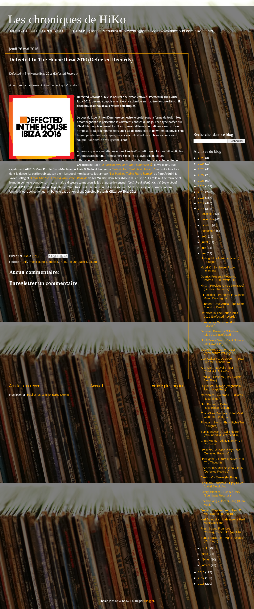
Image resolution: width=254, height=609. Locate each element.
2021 (201, 180)
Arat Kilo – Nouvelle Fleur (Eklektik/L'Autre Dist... (217, 369)
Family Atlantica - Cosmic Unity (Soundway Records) (220, 493)
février (206, 559)
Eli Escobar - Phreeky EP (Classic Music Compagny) (222, 296)
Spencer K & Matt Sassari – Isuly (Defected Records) (222, 470)
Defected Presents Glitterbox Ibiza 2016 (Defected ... (219, 333)
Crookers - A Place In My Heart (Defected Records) (220, 451)
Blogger (149, 601)
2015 (201, 572)
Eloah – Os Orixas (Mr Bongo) (220, 477)
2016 (201, 209)
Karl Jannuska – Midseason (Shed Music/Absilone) (223, 521)
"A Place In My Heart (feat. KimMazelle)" (127, 165)
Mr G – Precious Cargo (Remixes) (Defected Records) (222, 287)
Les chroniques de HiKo (67, 19)
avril (205, 548)
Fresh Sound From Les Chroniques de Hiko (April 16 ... (222, 530)
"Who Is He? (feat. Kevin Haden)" (133, 169)
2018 (201, 197)
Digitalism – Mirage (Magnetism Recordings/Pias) (221, 387)
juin (204, 247)
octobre (207, 225)
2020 (201, 186)
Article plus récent (25, 386)
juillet (205, 242)
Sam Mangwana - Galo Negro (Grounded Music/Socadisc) (220, 433)
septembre (209, 230)
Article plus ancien (168, 386)
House (73, 261)
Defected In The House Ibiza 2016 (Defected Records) (219, 314)
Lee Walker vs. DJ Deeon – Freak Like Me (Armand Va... (222, 360)
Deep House (37, 261)
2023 (201, 169)
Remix (83, 261)
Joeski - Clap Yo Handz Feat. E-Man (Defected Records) (221, 512)
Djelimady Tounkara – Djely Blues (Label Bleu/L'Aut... (222, 484)
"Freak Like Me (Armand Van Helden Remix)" (58, 178)
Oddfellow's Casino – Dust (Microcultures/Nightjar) (218, 351)
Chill (24, 261)
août (205, 236)
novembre (208, 219)
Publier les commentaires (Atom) (48, 394)
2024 (201, 163)
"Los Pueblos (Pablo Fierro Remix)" (131, 173)
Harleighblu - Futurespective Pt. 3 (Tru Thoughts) (222, 460)
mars (205, 553)
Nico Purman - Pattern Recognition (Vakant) (216, 406)
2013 (201, 583)
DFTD (63, 261)
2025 (201, 158)
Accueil (96, 386)
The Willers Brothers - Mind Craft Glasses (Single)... (222, 415)
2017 (201, 203)
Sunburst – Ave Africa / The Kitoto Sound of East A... (223, 305)
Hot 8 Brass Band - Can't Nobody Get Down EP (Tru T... (222, 342)
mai (204, 253)
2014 (201, 578)
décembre (208, 213)
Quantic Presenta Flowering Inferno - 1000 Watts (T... (218, 278)
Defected (52, 261)
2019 (201, 192)
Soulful (92, 261)
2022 (201, 175)
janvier (206, 565)
